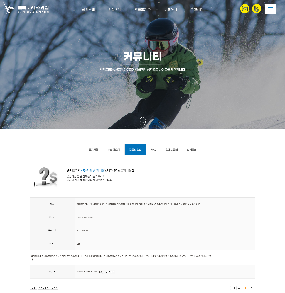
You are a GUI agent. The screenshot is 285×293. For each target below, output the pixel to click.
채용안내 (170, 10)
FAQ (153, 149)
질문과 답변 (135, 149)
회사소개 (88, 10)
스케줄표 (191, 149)
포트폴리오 (142, 10)
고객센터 (196, 10)
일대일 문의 (172, 149)
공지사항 (93, 149)
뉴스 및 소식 (113, 149)
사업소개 (114, 10)
